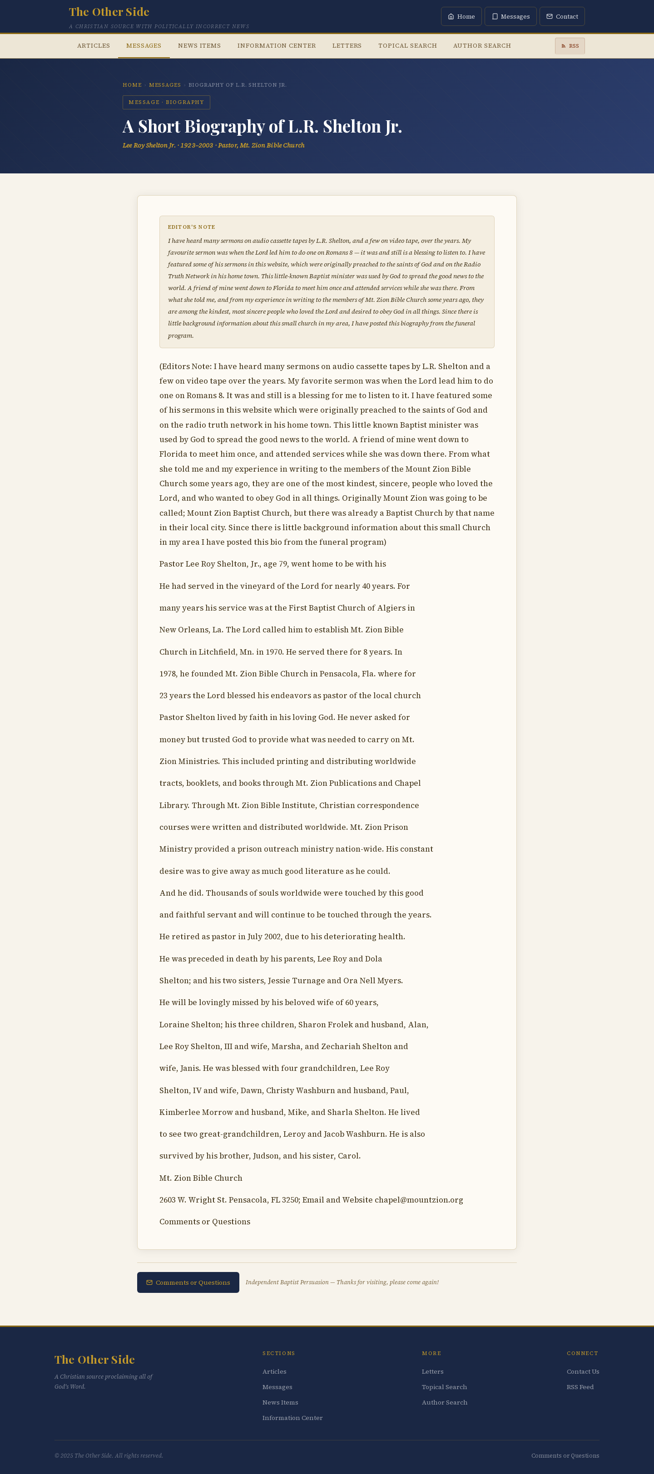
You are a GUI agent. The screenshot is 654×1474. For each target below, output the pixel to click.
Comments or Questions (188, 1282)
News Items (199, 45)
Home (132, 85)
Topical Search (407, 45)
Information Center (277, 45)
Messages (143, 45)
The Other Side (109, 11)
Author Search (482, 45)
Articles (93, 45)
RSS (570, 45)
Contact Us (583, 1371)
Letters (347, 45)
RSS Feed (580, 1386)
